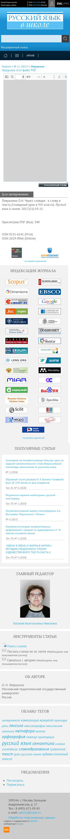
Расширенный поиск (14, 47)
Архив (30, 55)
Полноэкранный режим (50, 185)
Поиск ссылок (17, 646)
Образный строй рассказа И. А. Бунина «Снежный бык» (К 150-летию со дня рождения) (34, 481)
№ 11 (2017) (21, 66)
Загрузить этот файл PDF (19, 70)
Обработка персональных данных (31, 817)
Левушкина (37, 66)
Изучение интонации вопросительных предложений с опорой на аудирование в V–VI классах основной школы (33, 530)
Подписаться (15, 785)
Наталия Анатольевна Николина (35, 623)
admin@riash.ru (30, 812)
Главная (6, 66)
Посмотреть (15, 780)
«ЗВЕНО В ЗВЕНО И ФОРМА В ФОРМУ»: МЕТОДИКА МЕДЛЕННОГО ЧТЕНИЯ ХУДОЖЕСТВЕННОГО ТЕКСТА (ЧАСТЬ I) (29, 549)
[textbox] (35, 38)
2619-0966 (36, 5)
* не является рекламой (35, 261)
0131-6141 (36, 2)
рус (66, 3)
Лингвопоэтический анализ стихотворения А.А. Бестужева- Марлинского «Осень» (33, 512)
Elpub (19, 823)
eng (59, 3)
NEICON (34, 821)
